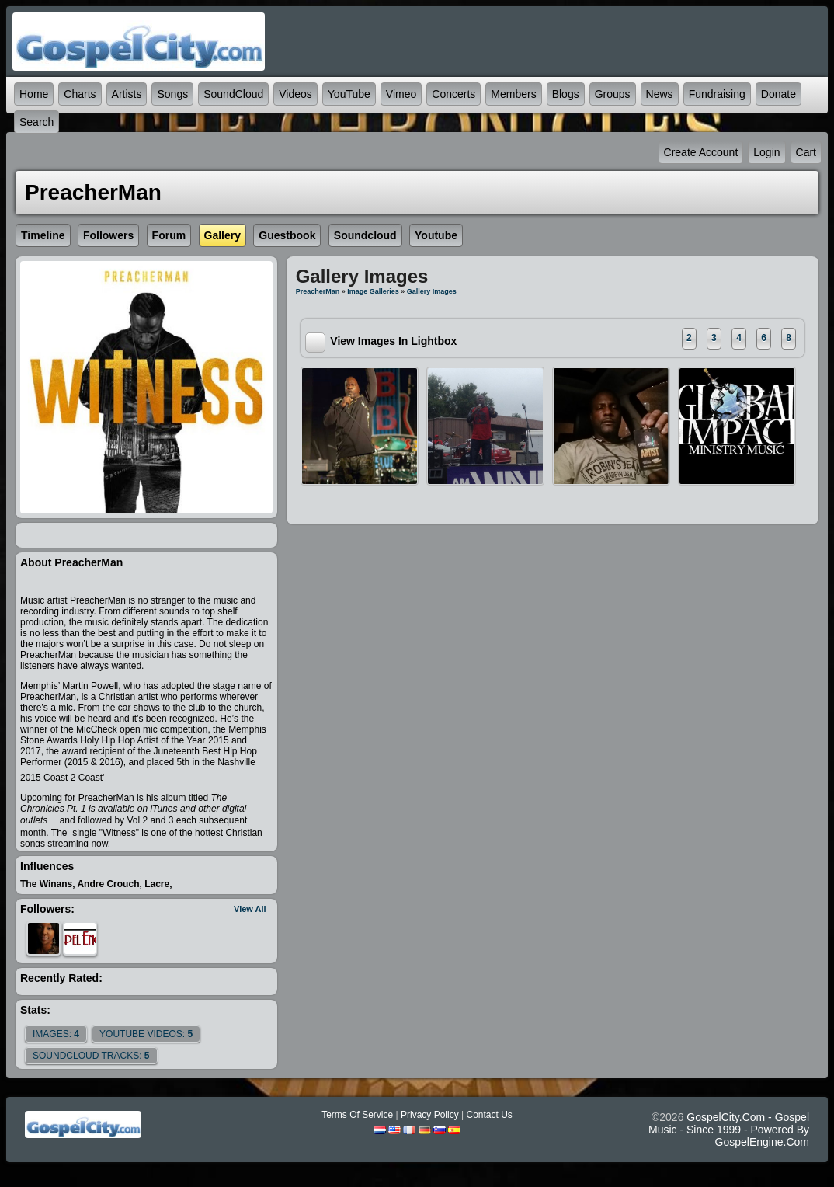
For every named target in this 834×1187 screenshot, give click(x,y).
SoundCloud (233, 94)
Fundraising (717, 94)
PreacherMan (318, 291)
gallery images (432, 291)
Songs (172, 94)
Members (513, 94)
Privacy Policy (430, 1114)
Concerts (453, 94)
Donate (778, 94)
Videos (295, 94)
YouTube (349, 94)
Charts (80, 94)
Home (33, 94)
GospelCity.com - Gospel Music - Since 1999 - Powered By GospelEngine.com (728, 1129)
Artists (127, 94)
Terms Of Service (357, 1114)
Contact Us (489, 1114)
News (659, 94)
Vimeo (401, 94)
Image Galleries (373, 291)
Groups (613, 94)
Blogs (565, 94)
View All (250, 909)
